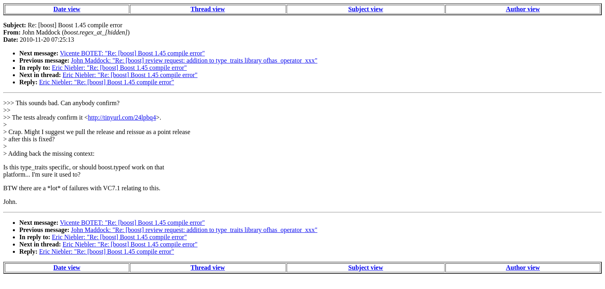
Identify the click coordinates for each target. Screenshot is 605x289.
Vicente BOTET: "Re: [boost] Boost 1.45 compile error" (132, 53)
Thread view (208, 9)
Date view (66, 9)
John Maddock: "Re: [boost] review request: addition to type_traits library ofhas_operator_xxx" (194, 60)
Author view (523, 9)
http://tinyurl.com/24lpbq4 (122, 117)
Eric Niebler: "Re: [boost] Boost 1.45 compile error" (119, 67)
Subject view (365, 9)
